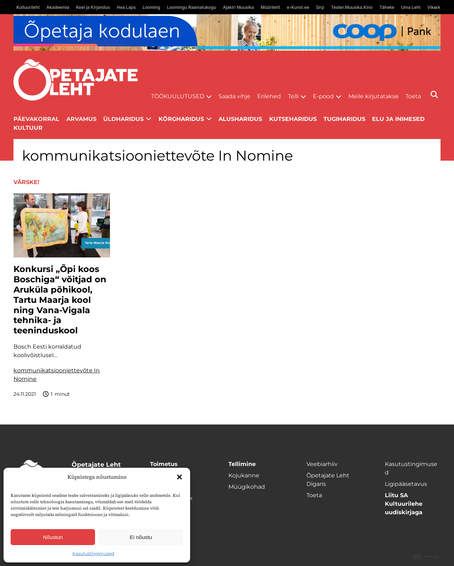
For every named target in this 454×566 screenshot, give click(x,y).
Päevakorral (36, 119)
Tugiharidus (344, 119)
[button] (179, 477)
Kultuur (28, 127)
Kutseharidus (293, 119)
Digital (426, 557)
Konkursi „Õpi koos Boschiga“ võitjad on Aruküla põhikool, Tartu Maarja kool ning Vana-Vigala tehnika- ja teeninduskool (59, 299)
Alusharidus (240, 119)
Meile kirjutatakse (373, 96)
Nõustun (53, 537)
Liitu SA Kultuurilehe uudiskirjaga (403, 504)
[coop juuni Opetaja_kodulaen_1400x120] (226, 32)
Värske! (26, 182)
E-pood (323, 96)
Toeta (413, 96)
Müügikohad (246, 486)
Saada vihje (234, 96)
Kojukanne (243, 475)
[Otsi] (434, 94)
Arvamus (81, 119)
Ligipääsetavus (406, 484)
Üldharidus (123, 119)
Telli (293, 96)
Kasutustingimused (93, 553)
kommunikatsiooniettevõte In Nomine (56, 374)
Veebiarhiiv (322, 464)
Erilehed (269, 96)
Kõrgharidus (181, 119)
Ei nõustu (141, 537)
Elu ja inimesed (398, 119)
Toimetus (164, 464)
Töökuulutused (177, 96)
